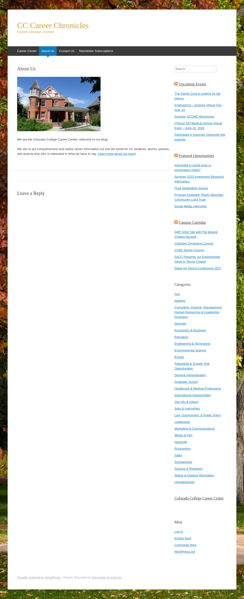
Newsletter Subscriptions (96, 51)
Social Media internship (190, 206)
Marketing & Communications (194, 428)
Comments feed (185, 545)
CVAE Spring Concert (189, 250)
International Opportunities (192, 395)
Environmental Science (190, 350)
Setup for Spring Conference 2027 (197, 268)
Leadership (182, 422)
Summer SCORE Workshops (194, 116)
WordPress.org (184, 551)
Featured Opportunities (196, 156)
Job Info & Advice (186, 402)
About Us (47, 51)
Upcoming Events (192, 84)
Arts (177, 294)
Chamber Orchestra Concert (193, 243)
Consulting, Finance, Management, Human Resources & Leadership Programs (198, 312)
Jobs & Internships (187, 408)
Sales (178, 455)
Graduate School (186, 382)
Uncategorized (184, 482)
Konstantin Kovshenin (107, 577)
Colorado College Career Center (199, 498)
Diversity (180, 323)
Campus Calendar (192, 222)
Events (179, 357)
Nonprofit (180, 442)
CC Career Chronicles (53, 25)
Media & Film (183, 435)
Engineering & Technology (192, 343)
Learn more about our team (116, 154)
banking (179, 300)
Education (181, 337)
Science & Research (188, 468)
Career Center (27, 51)
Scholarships (183, 462)
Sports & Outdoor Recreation (194, 475)
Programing (182, 448)
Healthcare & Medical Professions (197, 388)
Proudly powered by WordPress (39, 577)
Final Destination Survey (191, 188)
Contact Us (66, 51)
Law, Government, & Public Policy (197, 415)
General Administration (190, 375)
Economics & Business (190, 330)
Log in (178, 531)
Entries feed (182, 538)
